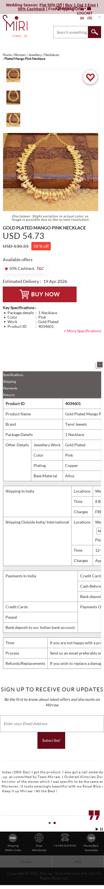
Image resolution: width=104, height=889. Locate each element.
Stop (101, 829)
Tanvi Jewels (76, 424)
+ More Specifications (82, 330)
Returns (9, 395)
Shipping (9, 381)
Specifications (13, 375)
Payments (10, 388)
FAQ (77, 862)
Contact (26, 862)
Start (97, 829)
